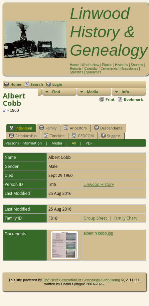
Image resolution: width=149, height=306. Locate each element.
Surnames (93, 72)
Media (92, 91)
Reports (76, 68)
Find (56, 91)
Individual (20, 127)
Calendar (91, 68)
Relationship (22, 135)
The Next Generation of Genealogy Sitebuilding (81, 280)
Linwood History (99, 184)
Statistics (76, 72)
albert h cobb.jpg (98, 233)
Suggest (111, 135)
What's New (90, 65)
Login (57, 84)
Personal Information (24, 142)
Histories (121, 65)
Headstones (129, 68)
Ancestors (75, 127)
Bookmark (133, 99)
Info (125, 91)
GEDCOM (83, 135)
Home (74, 65)
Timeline (54, 135)
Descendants (108, 127)
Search (37, 84)
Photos (107, 65)
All (74, 142)
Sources (137, 65)
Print (110, 99)
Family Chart (125, 218)
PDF (89, 142)
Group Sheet (95, 218)
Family (47, 127)
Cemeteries (109, 68)
